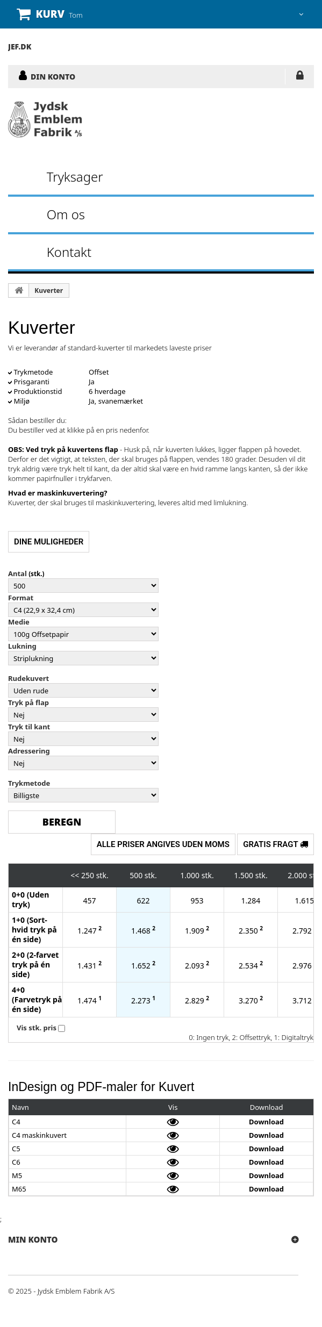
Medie (19, 622)
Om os (66, 214)
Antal (17, 573)
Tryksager (75, 176)
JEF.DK (19, 46)
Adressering (29, 751)
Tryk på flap (28, 702)
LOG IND (299, 77)
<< (74, 875)
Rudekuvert (28, 678)
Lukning (22, 646)
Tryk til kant (29, 726)
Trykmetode (29, 783)
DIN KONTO (53, 76)
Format (20, 597)
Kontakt (69, 252)
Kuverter (48, 290)
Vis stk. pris (36, 1027)
